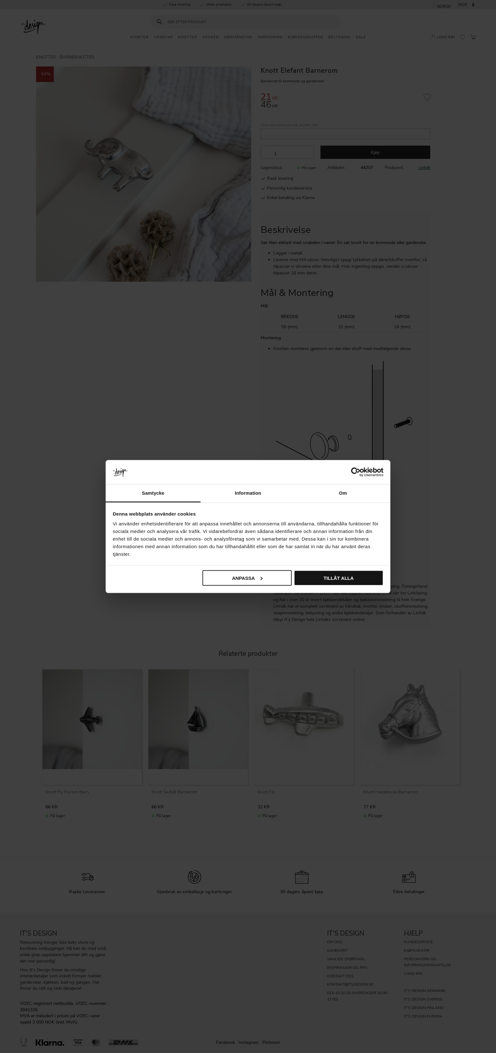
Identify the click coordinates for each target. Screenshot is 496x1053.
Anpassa (247, 577)
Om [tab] (343, 493)
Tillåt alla (339, 577)
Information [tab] (248, 493)
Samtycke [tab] (153, 493)
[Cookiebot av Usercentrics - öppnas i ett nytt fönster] (355, 472)
